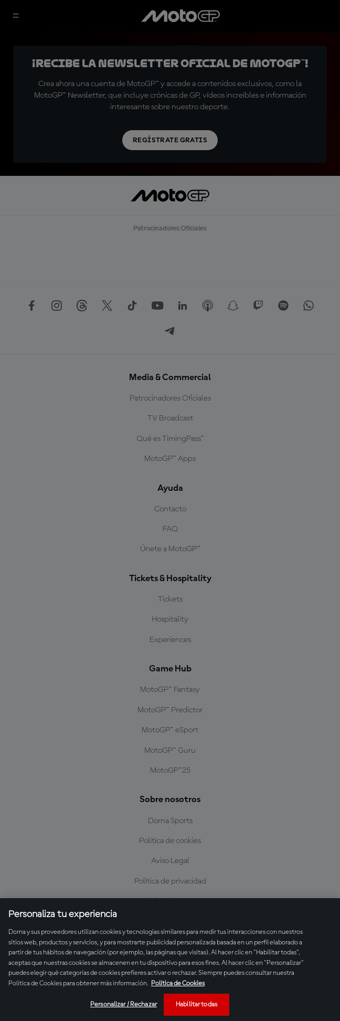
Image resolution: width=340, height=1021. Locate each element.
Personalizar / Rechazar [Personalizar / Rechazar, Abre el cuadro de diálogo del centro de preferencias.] (123, 1004)
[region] (170, 959)
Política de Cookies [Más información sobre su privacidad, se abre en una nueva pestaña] (178, 983)
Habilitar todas (196, 1004)
